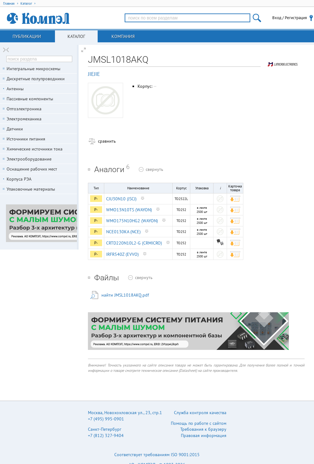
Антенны (15, 89)
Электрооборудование (29, 159)
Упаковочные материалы (31, 189)
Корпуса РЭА (19, 179)
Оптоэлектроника (24, 109)
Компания (123, 36)
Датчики (15, 129)
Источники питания (26, 139)
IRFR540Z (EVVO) (122, 254)
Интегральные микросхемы (33, 68)
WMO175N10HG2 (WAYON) (132, 221)
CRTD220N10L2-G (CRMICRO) (134, 243)
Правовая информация (203, 435)
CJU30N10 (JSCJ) (121, 199)
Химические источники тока (34, 149)
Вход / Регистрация (289, 17)
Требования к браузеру (203, 429)
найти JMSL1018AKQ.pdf (125, 295)
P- (96, 198)
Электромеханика (24, 119)
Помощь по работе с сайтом (198, 423)
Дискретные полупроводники (36, 79)
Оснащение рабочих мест (32, 169)
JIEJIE (94, 74)
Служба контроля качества (200, 412)
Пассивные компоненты (30, 99)
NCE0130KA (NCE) (123, 232)
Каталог (76, 36)
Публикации (27, 36)
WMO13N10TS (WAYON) (129, 210)
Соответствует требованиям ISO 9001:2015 (157, 454)
